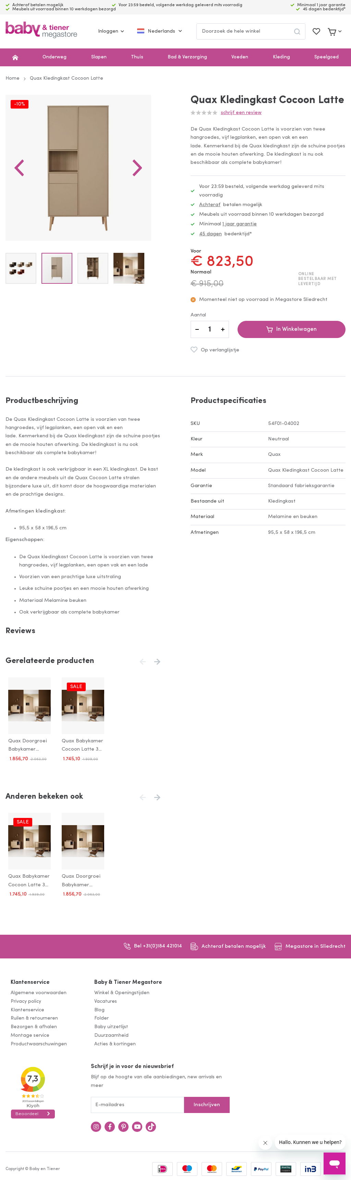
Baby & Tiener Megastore (128, 980)
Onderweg (54, 57)
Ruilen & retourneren (34, 1016)
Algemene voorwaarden (38, 990)
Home (12, 78)
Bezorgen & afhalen (34, 1024)
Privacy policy (26, 998)
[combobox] (251, 31)
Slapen (99, 57)
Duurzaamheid (111, 1032)
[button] (19, 172)
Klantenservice (30, 980)
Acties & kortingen (115, 1041)
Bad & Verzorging (187, 57)
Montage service (30, 1032)
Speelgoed (326, 57)
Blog (99, 1007)
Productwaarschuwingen (39, 1041)
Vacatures (105, 998)
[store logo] (41, 31)
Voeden (239, 57)
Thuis (137, 57)
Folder (101, 1016)
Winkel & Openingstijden (121, 990)
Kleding (281, 57)
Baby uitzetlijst (111, 1024)
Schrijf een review (241, 112)
